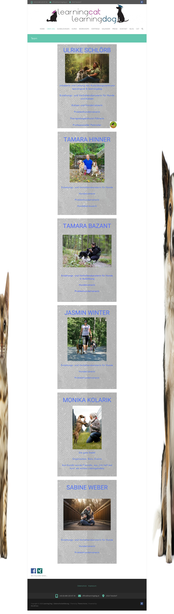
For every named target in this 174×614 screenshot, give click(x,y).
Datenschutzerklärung (61, 604)
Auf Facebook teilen (33, 570)
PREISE (115, 29)
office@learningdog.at (59, 2)
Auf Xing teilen (39, 570)
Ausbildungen (63, 29)
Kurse (74, 29)
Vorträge (95, 29)
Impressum (92, 586)
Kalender (106, 29)
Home (42, 29)
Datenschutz (82, 586)
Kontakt (123, 29)
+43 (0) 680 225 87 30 (40, 2)
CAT (137, 29)
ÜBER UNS (51, 29)
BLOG (132, 29)
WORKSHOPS (84, 29)
